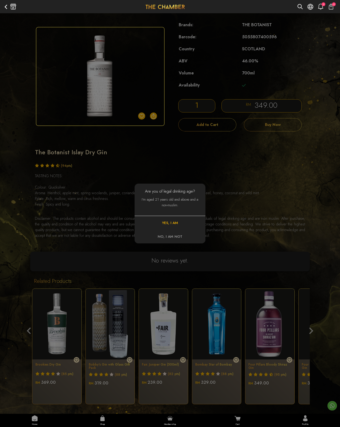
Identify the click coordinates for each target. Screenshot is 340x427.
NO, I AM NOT (170, 236)
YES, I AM (170, 222)
